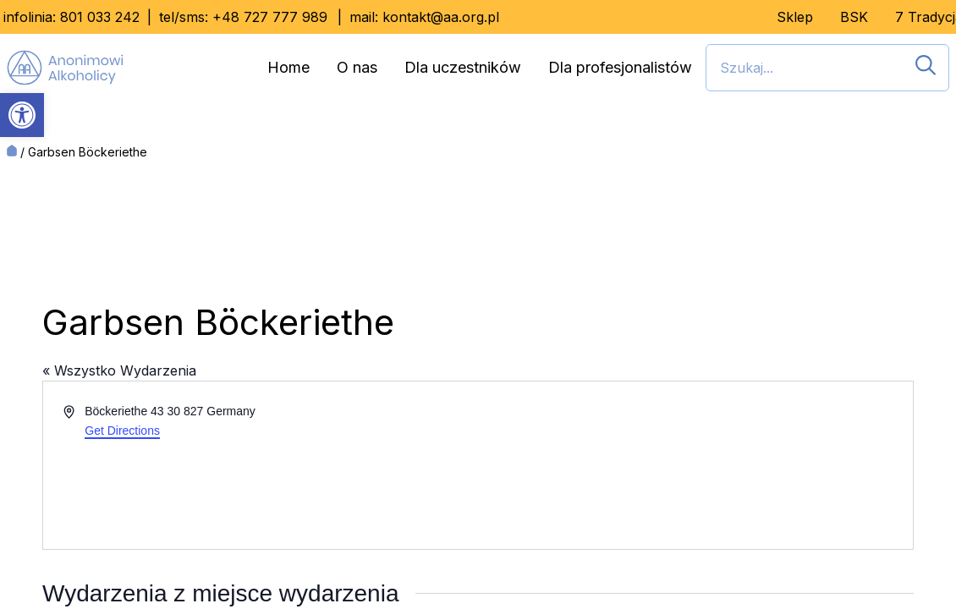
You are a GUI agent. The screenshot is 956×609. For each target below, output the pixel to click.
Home (288, 67)
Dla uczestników (462, 67)
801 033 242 (100, 16)
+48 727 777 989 (269, 16)
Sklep (795, 16)
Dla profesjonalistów (620, 67)
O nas (357, 67)
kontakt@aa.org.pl (440, 16)
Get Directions (122, 430)
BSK (854, 16)
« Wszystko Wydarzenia (119, 370)
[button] (22, 115)
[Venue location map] (694, 465)
